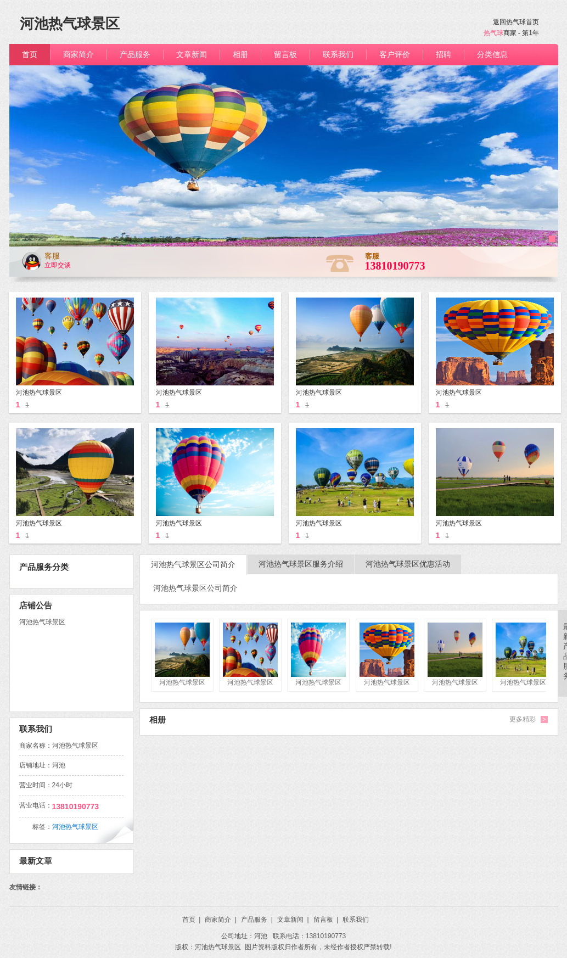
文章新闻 (293, 919)
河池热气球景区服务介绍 (301, 564)
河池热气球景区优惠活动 (408, 564)
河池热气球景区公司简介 (193, 565)
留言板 (326, 919)
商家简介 (221, 919)
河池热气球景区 (75, 827)
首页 (191, 919)
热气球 (493, 33)
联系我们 (356, 919)
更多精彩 (522, 719)
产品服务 (257, 919)
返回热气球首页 (516, 22)
